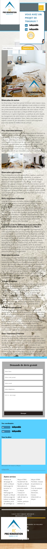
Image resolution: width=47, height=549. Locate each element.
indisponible (33, 25)
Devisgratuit (30, 35)
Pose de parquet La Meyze (36, 489)
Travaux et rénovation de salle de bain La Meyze (22, 496)
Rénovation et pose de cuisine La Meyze (22, 488)
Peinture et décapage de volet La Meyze (9, 482)
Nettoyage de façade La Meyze (9, 494)
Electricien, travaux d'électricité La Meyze (36, 496)
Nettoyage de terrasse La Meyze (8, 488)
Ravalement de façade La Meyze (23, 483)
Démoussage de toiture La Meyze (9, 498)
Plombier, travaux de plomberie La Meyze (37, 484)
